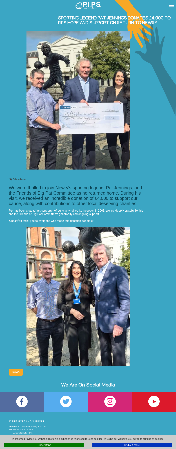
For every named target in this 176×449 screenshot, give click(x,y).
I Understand (44, 445)
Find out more (132, 445)
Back (15, 372)
